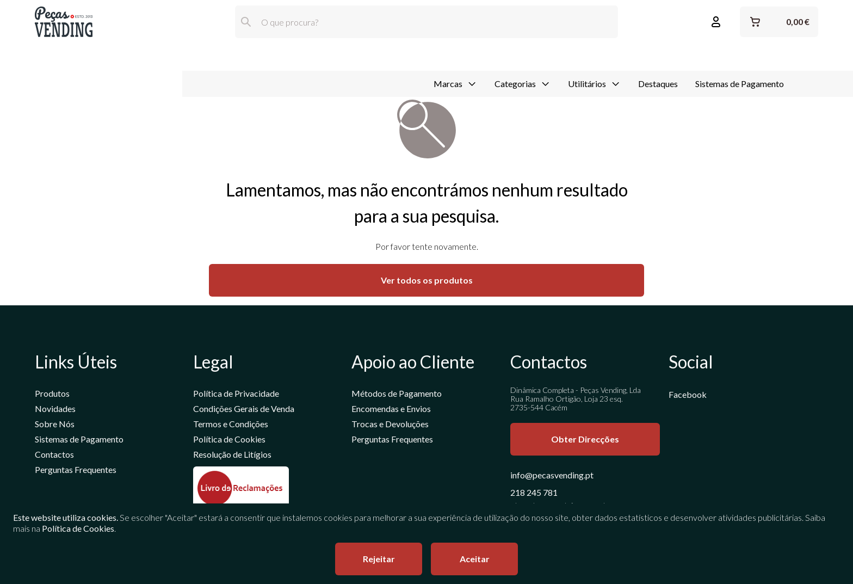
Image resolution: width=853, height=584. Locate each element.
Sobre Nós (55, 425)
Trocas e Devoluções (390, 425)
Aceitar (475, 559)
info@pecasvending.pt (552, 476)
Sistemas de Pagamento (557, 56)
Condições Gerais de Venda (243, 410)
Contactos (54, 456)
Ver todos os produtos (427, 281)
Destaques (476, 56)
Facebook (688, 396)
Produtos (52, 395)
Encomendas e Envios (391, 410)
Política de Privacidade (236, 395)
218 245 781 (534, 494)
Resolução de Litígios (232, 456)
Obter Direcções (585, 440)
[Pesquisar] (246, 22)
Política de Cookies (229, 440)
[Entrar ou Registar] (716, 22)
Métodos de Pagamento (396, 395)
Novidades (55, 410)
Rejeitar (379, 559)
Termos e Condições (230, 425)
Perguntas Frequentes (75, 471)
